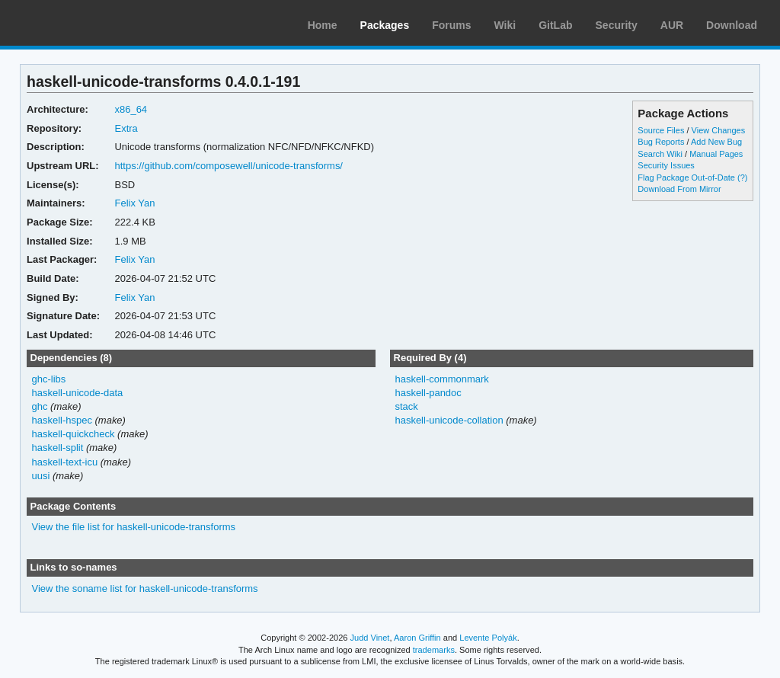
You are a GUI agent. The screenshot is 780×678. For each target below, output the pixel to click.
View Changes (719, 130)
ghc (40, 406)
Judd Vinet (370, 637)
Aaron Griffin (417, 637)
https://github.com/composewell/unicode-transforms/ (228, 165)
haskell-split (58, 447)
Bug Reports (661, 141)
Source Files (661, 130)
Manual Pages (716, 153)
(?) (742, 177)
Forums (451, 25)
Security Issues (666, 165)
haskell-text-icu (65, 462)
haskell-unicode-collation (449, 420)
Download (731, 25)
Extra (125, 128)
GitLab (555, 25)
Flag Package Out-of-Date (686, 177)
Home (322, 25)
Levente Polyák (487, 637)
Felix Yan (134, 203)
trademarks (434, 649)
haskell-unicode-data (77, 392)
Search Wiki (660, 153)
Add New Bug (716, 141)
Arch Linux (83, 23)
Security (617, 25)
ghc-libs (49, 379)
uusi (41, 475)
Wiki (505, 25)
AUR (671, 25)
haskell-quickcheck (73, 434)
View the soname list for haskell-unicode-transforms (145, 588)
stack (406, 406)
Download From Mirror (679, 188)
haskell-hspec (62, 420)
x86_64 (130, 109)
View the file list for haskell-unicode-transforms (134, 526)
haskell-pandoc (428, 392)
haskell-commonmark (441, 379)
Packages (385, 25)
